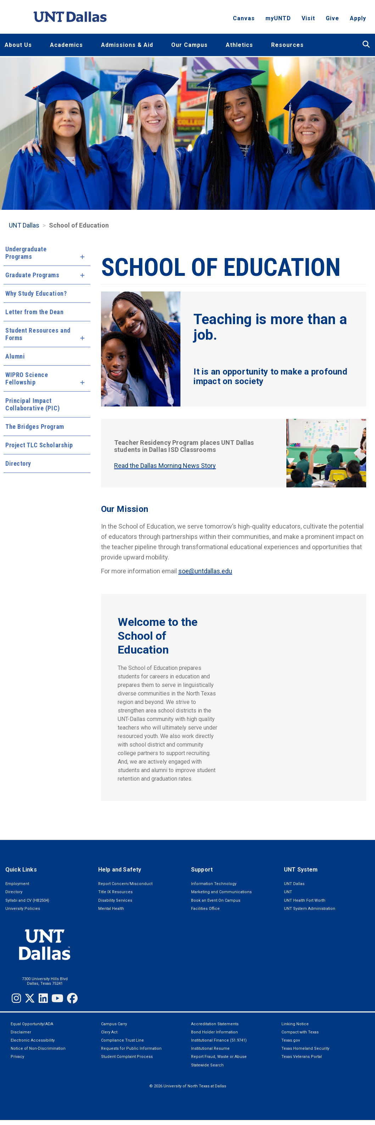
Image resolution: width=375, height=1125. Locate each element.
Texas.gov (290, 1040)
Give (332, 19)
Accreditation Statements (215, 1024)
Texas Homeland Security (305, 1048)
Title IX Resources (115, 892)
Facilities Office (205, 908)
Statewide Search (207, 1065)
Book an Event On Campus (215, 900)
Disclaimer (21, 1032)
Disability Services (115, 900)
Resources (287, 45)
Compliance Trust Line (122, 1040)
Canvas (244, 19)
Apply (358, 19)
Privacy (17, 1056)
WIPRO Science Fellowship (26, 378)
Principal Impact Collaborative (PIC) (32, 404)
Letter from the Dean (34, 312)
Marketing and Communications (221, 892)
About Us (18, 45)
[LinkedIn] (43, 998)
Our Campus (189, 45)
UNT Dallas (24, 225)
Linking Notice (295, 1024)
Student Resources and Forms (38, 334)
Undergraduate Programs (25, 252)
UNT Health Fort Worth (304, 900)
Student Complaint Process (127, 1056)
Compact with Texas (300, 1032)
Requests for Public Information (131, 1048)
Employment (17, 883)
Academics (66, 45)
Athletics (239, 45)
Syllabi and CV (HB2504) (27, 900)
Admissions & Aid (127, 45)
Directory (18, 463)
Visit (308, 19)
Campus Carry (114, 1024)
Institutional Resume (210, 1048)
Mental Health (111, 908)
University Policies (22, 908)
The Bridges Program (34, 426)
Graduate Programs (32, 275)
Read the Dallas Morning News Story (165, 465)
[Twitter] (29, 998)
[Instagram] (16, 998)
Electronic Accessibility (33, 1040)
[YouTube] (57, 998)
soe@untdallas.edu (205, 571)
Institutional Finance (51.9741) (219, 1040)
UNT (288, 892)
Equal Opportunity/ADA (32, 1024)
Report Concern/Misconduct (125, 883)
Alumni (15, 356)
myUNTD (278, 19)
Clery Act (109, 1032)
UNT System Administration (309, 908)
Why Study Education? (36, 293)
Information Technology (213, 883)
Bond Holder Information (214, 1032)
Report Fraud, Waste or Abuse (219, 1056)
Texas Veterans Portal (301, 1056)
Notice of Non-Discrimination (38, 1048)
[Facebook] (72, 998)
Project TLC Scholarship (39, 445)
